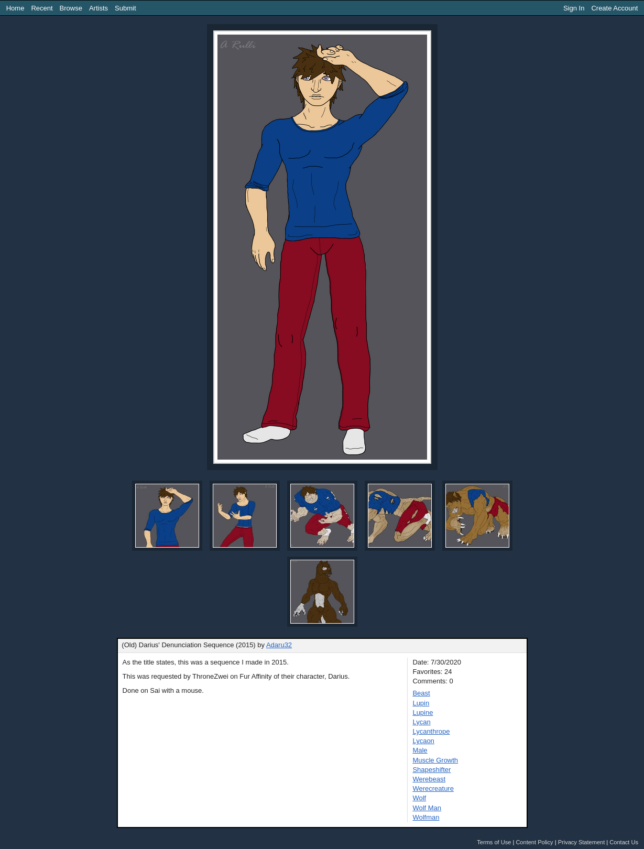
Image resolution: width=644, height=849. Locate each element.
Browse (71, 8)
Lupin (420, 703)
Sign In (573, 8)
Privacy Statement (581, 842)
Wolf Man (426, 808)
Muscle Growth (435, 760)
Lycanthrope (431, 731)
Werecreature (433, 788)
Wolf (419, 798)
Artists (98, 8)
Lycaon (423, 741)
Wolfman (425, 817)
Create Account (614, 8)
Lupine (422, 712)
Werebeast (428, 779)
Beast (421, 693)
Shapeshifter (431, 770)
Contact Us (623, 842)
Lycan (421, 722)
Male (419, 750)
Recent (41, 8)
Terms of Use (494, 842)
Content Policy (534, 842)
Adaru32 (279, 645)
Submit (125, 8)
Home (15, 8)
